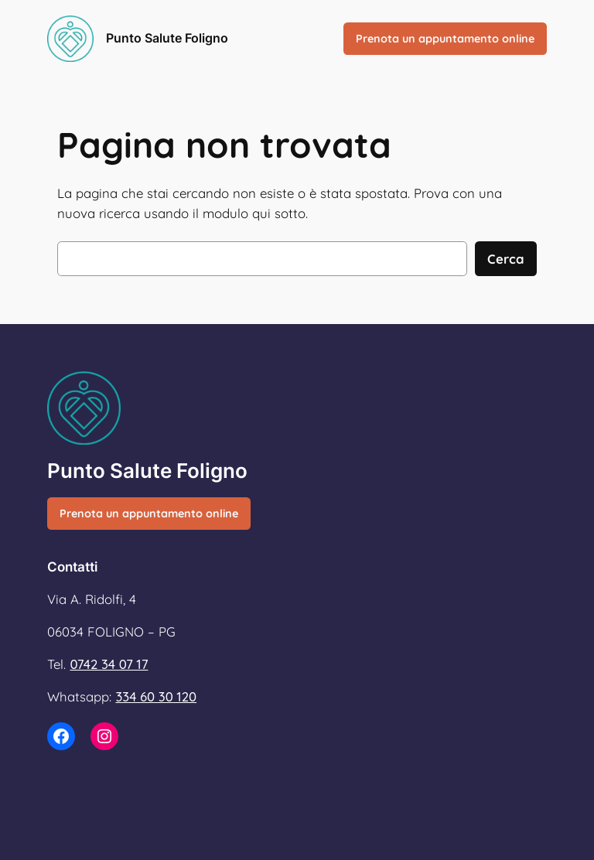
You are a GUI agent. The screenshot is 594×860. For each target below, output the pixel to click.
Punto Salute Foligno (167, 38)
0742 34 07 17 (109, 664)
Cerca (505, 259)
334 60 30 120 (155, 696)
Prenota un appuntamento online (445, 39)
